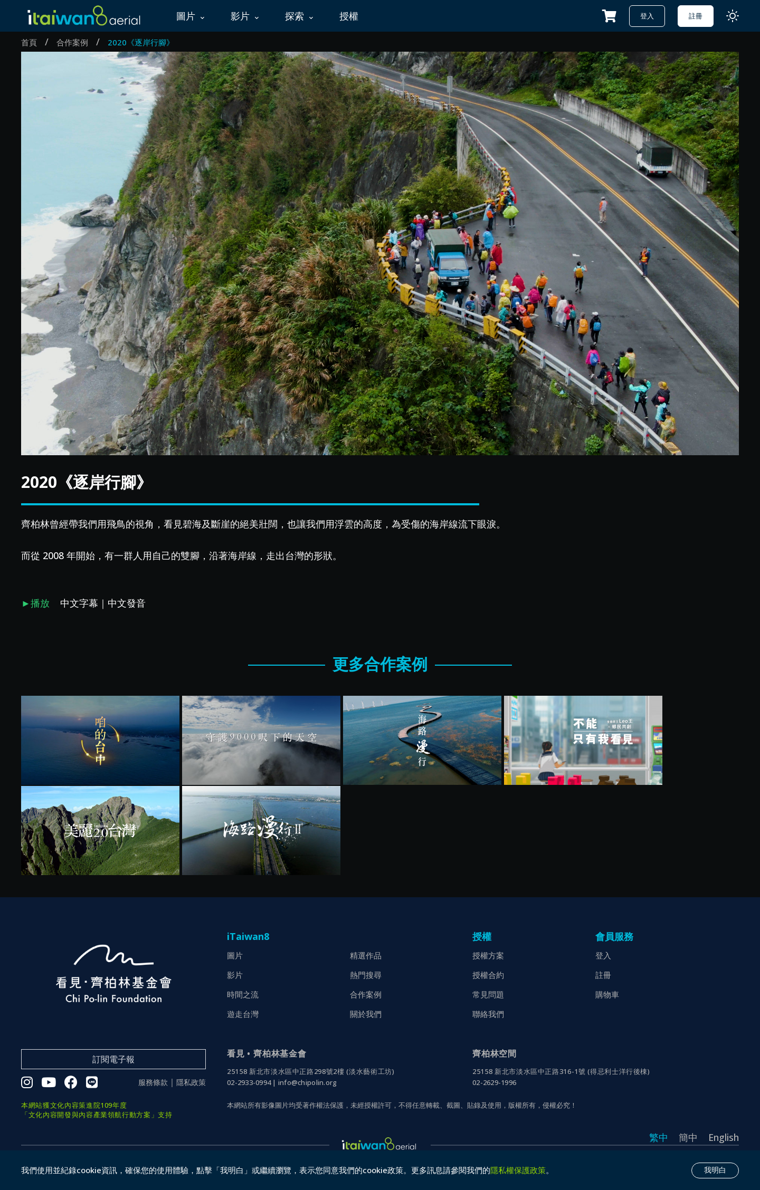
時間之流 (243, 994)
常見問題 (488, 994)
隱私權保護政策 (518, 1170)
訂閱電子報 (113, 1059)
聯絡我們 (488, 1014)
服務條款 (153, 1082)
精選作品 (366, 955)
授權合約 (488, 975)
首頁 (29, 42)
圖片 (235, 955)
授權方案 (488, 955)
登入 (647, 16)
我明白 (715, 1170)
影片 (235, 975)
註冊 (695, 16)
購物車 (607, 994)
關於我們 (366, 1014)
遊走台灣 (243, 1014)
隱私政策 (191, 1082)
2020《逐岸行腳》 (141, 42)
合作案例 (72, 42)
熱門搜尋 (366, 975)
